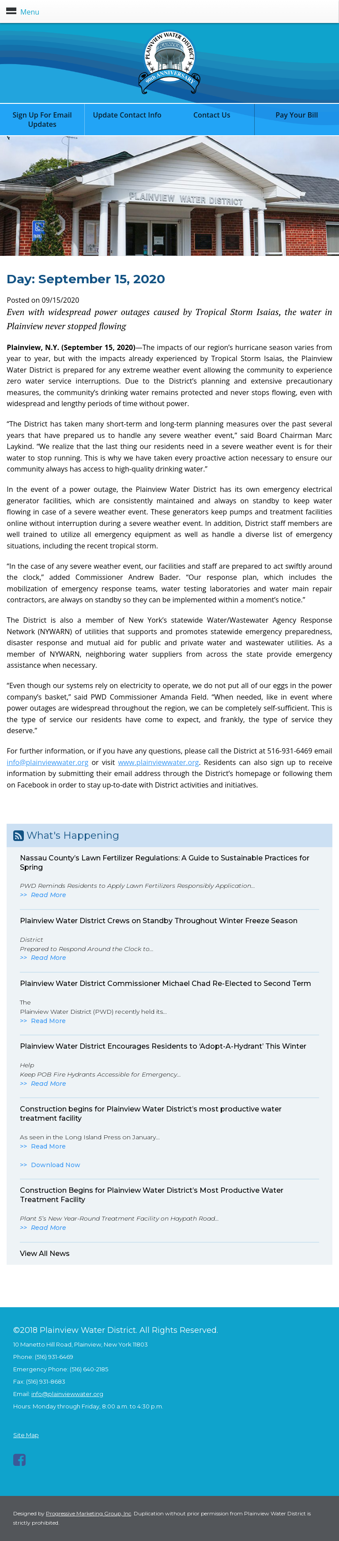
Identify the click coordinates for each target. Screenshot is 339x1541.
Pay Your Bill (296, 115)
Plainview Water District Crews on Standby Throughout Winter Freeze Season (159, 921)
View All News (45, 1253)
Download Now (55, 1165)
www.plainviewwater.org (158, 762)
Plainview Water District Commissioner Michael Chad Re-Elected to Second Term (165, 983)
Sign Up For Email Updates (42, 119)
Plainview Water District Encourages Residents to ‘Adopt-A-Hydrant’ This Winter (163, 1046)
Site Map (26, 1434)
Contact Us (211, 115)
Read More (48, 895)
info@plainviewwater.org (47, 762)
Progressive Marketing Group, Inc (88, 1513)
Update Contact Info (127, 115)
